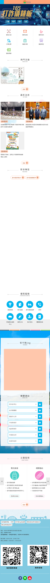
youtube (29, 576)
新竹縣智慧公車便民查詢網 (38, 485)
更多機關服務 (13, 496)
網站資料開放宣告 (6, 525)
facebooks (20, 576)
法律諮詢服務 (9, 482)
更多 (24, 89)
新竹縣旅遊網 (34, 482)
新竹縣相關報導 (31, 177)
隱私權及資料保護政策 (33, 522)
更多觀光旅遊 (38, 496)
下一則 (48, 15)
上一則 (2, 15)
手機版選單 (2, 2)
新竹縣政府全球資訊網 (27, 2)
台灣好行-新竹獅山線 (36, 488)
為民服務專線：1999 (7, 522)
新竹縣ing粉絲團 (20, 522)
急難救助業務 (9, 488)
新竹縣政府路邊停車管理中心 (38, 490)
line (25, 576)
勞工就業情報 (9, 490)
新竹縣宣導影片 (16, 177)
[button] (25, 15)
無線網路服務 (9, 485)
